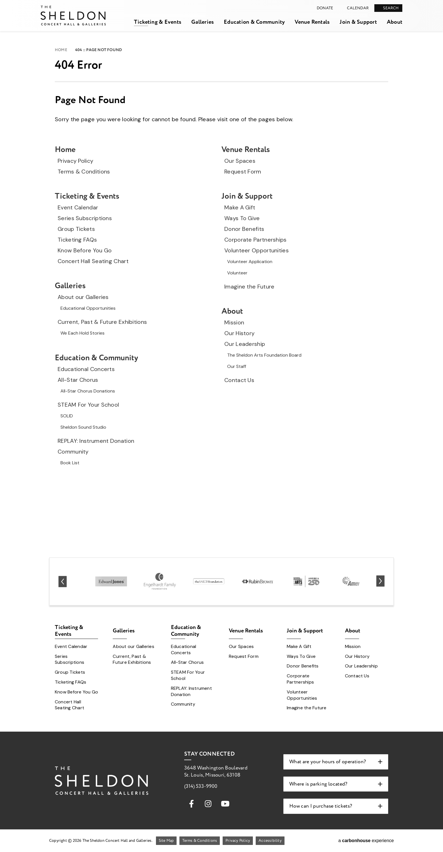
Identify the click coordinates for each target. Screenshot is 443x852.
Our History (239, 333)
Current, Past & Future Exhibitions (102, 322)
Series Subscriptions (85, 218)
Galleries (202, 21)
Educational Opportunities (88, 308)
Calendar (358, 8)
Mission (234, 322)
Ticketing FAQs (77, 239)
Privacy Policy (75, 160)
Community (73, 451)
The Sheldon (73, 15)
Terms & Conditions (84, 171)
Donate (325, 8)
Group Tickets (76, 229)
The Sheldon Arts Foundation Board (264, 355)
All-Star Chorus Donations (87, 391)
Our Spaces (239, 160)
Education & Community (254, 21)
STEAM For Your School (88, 404)
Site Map (166, 840)
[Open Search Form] (388, 8)
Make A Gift (239, 207)
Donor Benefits (244, 229)
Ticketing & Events (157, 21)
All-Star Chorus (78, 379)
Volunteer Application (249, 262)
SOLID (66, 416)
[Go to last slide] (62, 581)
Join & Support (358, 21)
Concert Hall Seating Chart (93, 261)
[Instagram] (208, 803)
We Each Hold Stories (82, 333)
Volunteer (237, 273)
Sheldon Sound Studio (83, 427)
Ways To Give (242, 218)
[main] (221, 274)
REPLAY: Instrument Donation (96, 441)
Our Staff (236, 366)
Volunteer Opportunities (256, 250)
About (394, 21)
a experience (366, 840)
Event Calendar (78, 207)
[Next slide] (380, 581)
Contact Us (239, 380)
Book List (69, 463)
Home (61, 50)
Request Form (242, 171)
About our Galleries (83, 297)
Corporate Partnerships (255, 239)
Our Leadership (244, 344)
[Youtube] (225, 803)
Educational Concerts (86, 369)
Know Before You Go (85, 250)
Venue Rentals (312, 21)
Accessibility (270, 840)
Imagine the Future (249, 286)
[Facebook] (191, 803)
